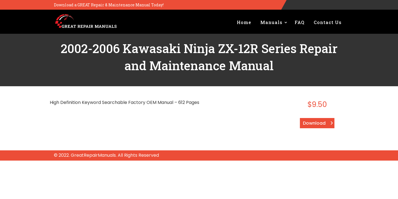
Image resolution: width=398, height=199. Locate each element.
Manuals (271, 22)
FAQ (300, 22)
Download (314, 123)
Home (244, 22)
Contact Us (328, 22)
